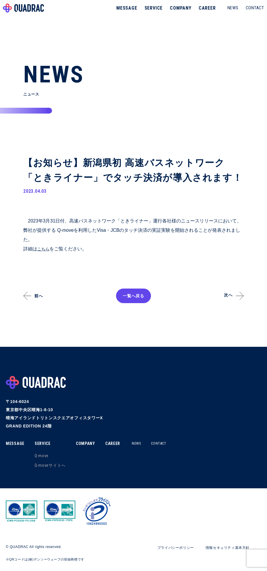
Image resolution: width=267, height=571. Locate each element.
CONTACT (252, 12)
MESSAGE (123, 13)
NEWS (230, 12)
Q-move (44, 456)
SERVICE (151, 13)
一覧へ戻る (133, 296)
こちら (44, 249)
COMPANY (177, 13)
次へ (225, 295)
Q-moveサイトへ (52, 466)
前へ (42, 296)
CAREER (204, 13)
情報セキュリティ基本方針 (224, 548)
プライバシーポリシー (165, 548)
